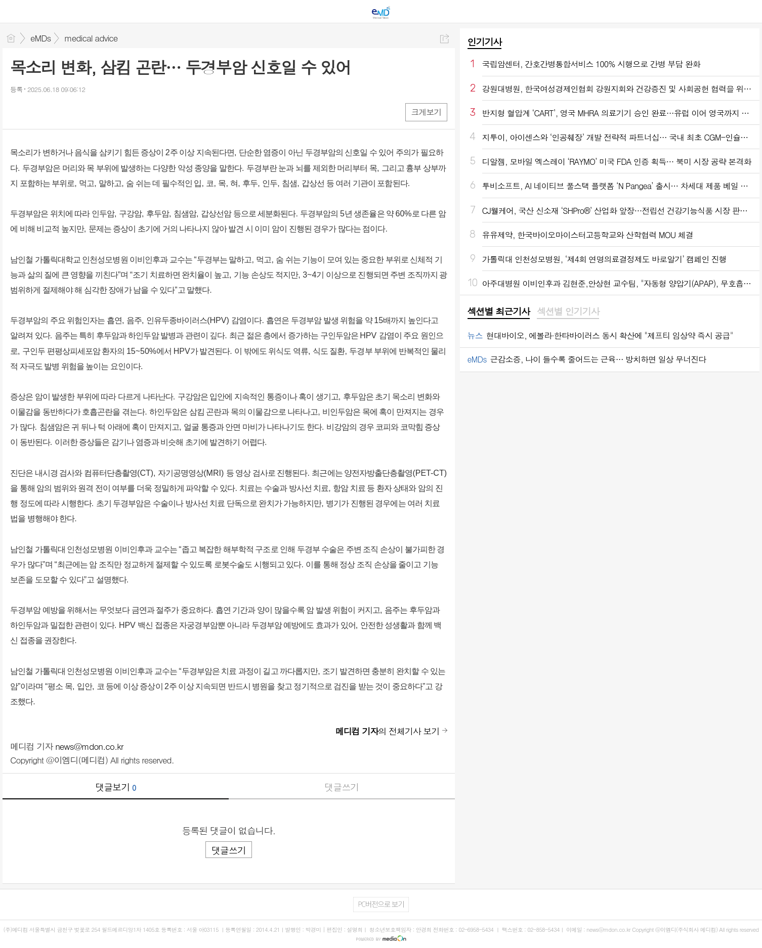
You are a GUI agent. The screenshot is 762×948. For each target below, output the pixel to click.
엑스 (39, 111)
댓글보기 (115, 787)
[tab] (498, 312)
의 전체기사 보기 (387, 731)
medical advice (90, 38)
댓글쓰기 (341, 787)
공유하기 (444, 38)
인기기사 (485, 41)
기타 (80, 111)
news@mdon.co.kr (89, 746)
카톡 (59, 111)
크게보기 (426, 112)
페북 (19, 111)
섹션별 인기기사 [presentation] (568, 311)
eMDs (40, 38)
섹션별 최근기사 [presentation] (499, 311)
